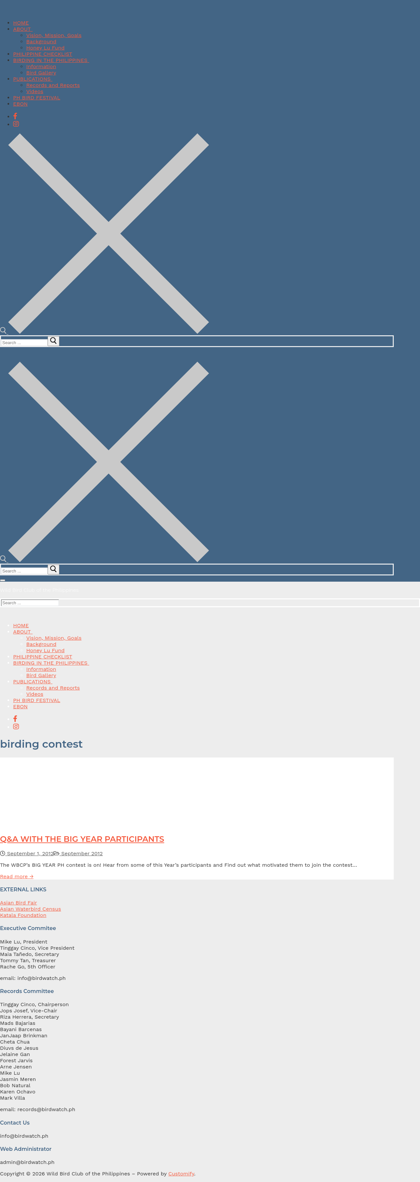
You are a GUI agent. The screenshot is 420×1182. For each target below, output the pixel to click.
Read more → (16, 876)
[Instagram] (16, 124)
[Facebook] (15, 116)
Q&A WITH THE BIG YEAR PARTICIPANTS (82, 839)
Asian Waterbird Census (30, 909)
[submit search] (53, 341)
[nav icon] (2, 580)
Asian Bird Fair (18, 903)
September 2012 (78, 853)
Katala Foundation (23, 915)
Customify (181, 1174)
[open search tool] (104, 332)
